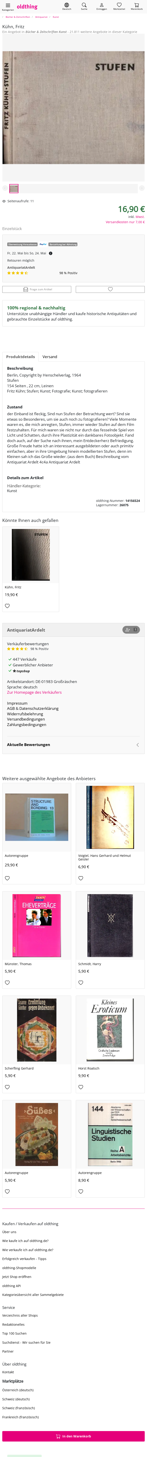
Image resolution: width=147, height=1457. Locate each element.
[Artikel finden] (84, 7)
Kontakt (8, 1372)
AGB (11, 708)
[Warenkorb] (137, 7)
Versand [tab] (50, 356)
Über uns (9, 1232)
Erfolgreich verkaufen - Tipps (24, 1259)
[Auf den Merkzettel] (110, 289)
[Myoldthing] (101, 7)
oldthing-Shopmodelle (19, 1268)
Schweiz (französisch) (18, 1408)
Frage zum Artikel (37, 289)
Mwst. (140, 217)
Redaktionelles (13, 1324)
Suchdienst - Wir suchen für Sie (26, 1342)
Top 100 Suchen (14, 1333)
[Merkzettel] (119, 7)
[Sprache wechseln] (66, 7)
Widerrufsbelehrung (25, 713)
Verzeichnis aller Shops (20, 1315)
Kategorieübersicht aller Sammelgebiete (33, 1295)
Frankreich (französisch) (20, 1417)
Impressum (17, 703)
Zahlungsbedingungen (26, 724)
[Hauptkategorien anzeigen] (8, 7)
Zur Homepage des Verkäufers (34, 692)
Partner (8, 1351)
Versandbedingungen (26, 719)
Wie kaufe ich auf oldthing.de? (25, 1241)
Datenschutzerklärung (38, 708)
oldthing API (11, 1286)
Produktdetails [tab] (20, 356)
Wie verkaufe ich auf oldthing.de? (27, 1250)
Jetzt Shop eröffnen (16, 1277)
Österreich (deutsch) (17, 1390)
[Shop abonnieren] (131, 630)
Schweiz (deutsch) (16, 1399)
